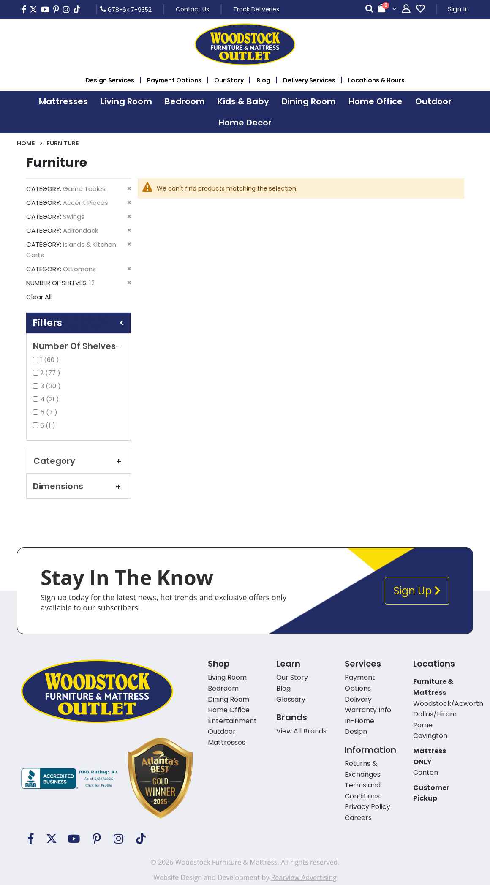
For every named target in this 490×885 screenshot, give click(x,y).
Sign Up (417, 591)
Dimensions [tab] (78, 486)
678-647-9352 (126, 9)
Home (26, 143)
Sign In (458, 9)
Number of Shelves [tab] (78, 346)
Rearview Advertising (303, 877)
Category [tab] (79, 461)
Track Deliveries (256, 9)
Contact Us (192, 9)
